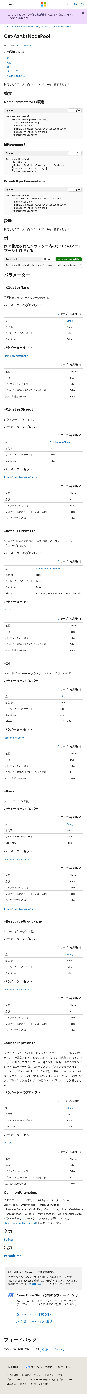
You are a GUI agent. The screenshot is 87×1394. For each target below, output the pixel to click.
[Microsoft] (43, 4)
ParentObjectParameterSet (20, 477)
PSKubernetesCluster (60, 442)
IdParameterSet (14, 737)
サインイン (78, 4)
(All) (8, 609)
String (70, 320)
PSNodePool (13, 1255)
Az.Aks (45, 26)
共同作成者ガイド (39, 1284)
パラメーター (15, 71)
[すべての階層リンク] (7, 26)
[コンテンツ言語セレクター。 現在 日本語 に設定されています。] (13, 1367)
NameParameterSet (16, 355)
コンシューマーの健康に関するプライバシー (49, 1379)
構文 (10, 58)
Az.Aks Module (24, 45)
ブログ (47, 1374)
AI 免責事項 (12, 1374)
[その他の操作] (80, 26)
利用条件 (11, 1384)
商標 (22, 1384)
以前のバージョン (31, 1374)
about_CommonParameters (19, 1223)
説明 (9, 62)
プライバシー (13, 1379)
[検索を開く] (68, 4)
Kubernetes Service (61, 26)
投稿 (60, 1374)
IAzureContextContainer (48, 568)
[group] (43, 265)
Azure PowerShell (29, 26)
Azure (15, 26)
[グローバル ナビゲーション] (3, 4)
